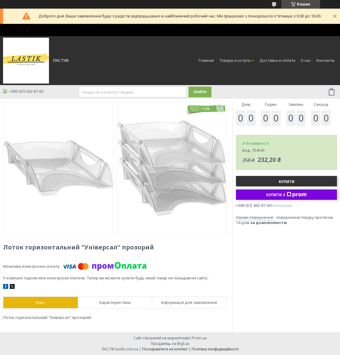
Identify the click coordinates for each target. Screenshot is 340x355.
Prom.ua (199, 338)
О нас (306, 60)
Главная (206, 60)
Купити (286, 181)
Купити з (286, 194)
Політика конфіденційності (215, 349)
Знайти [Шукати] (199, 92)
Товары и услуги (235, 60)
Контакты (325, 60)
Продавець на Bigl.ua (170, 343)
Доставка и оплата (277, 60)
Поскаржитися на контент (165, 349)
